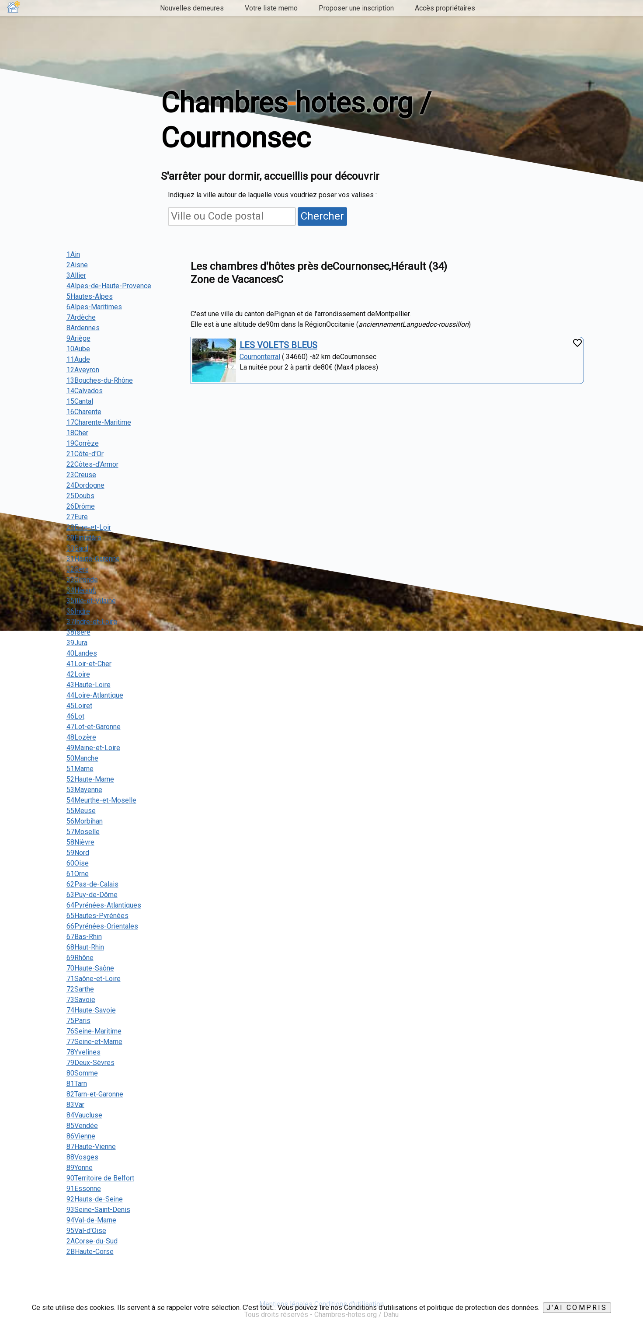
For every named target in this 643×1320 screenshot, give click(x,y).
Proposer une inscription (356, 8)
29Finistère (83, 538)
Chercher (322, 216)
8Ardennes (83, 328)
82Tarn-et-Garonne (94, 1094)
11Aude (78, 359)
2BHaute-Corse (90, 1251)
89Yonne (79, 1167)
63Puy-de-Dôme (92, 894)
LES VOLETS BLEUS (278, 345)
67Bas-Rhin (84, 936)
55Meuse (81, 811)
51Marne (80, 769)
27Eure (77, 517)
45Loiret (79, 706)
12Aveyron (82, 370)
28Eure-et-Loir (88, 527)
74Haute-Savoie (91, 1010)
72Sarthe (80, 989)
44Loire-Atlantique (94, 695)
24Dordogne (85, 485)
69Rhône (80, 957)
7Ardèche (81, 317)
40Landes (81, 653)
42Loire (78, 674)
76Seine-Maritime (94, 1031)
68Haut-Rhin (85, 947)
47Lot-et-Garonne (93, 727)
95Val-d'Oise (86, 1230)
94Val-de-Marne (91, 1220)
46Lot (75, 716)
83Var (75, 1104)
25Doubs (80, 496)
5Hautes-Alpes (89, 296)
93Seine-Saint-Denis (98, 1209)
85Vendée (82, 1125)
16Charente (83, 412)
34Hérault (81, 590)
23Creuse (81, 475)
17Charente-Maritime (98, 422)
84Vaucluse (84, 1115)
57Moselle (83, 832)
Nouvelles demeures (192, 8)
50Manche (82, 758)
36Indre (78, 611)
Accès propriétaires (445, 8)
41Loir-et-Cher (88, 664)
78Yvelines (83, 1052)
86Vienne (80, 1136)
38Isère (78, 632)
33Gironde (82, 580)
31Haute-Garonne (93, 559)
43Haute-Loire (88, 685)
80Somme (82, 1073)
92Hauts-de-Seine (94, 1199)
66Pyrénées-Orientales (102, 926)
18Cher (77, 433)
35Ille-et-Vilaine (91, 601)
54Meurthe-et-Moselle (101, 800)
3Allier (76, 275)
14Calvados (84, 391)
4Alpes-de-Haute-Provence (108, 286)
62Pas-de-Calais (92, 884)
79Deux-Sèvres (90, 1062)
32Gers (77, 569)
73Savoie (80, 999)
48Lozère (81, 737)
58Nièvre (80, 842)
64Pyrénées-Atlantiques (103, 905)
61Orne (77, 874)
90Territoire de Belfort (100, 1178)
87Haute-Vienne (91, 1146)
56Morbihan (84, 821)
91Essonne (83, 1188)
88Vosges (82, 1157)
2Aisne (77, 265)
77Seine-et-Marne (94, 1041)
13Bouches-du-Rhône (99, 380)
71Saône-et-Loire (93, 978)
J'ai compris (576, 1307)
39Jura (76, 643)
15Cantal (79, 401)
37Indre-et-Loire (91, 622)
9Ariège (78, 338)
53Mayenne (84, 790)
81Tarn (76, 1083)
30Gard (77, 548)
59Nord (77, 853)
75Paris (78, 1020)
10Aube (78, 349)
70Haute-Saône (90, 968)
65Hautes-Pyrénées (97, 915)
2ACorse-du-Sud (92, 1241)
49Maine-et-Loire (93, 748)
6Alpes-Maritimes (94, 307)
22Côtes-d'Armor (92, 464)
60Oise (77, 863)
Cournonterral (260, 357)
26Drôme (80, 506)
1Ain (73, 254)
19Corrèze (82, 443)
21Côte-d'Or (85, 454)
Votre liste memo (271, 8)
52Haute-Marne (90, 779)
